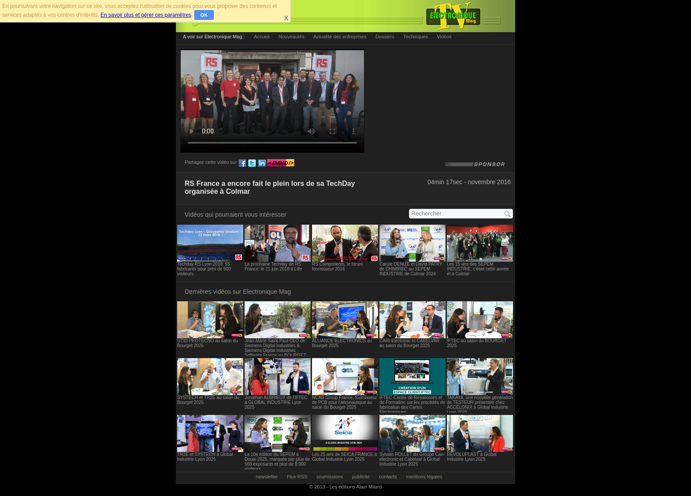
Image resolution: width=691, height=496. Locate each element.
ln (261, 163)
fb (242, 163)
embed (280, 163)
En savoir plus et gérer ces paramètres (145, 15)
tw (252, 163)
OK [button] (204, 15)
